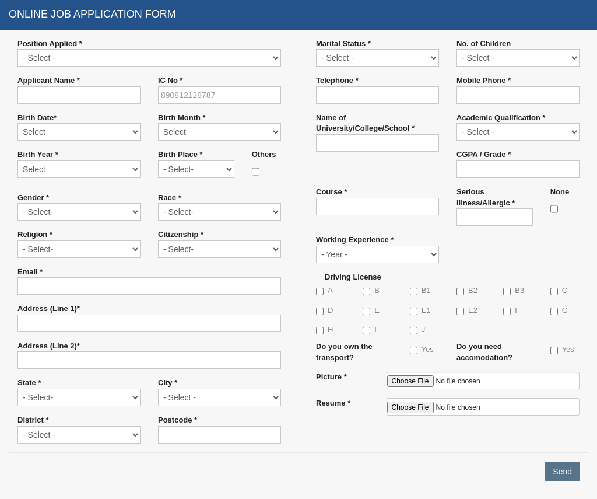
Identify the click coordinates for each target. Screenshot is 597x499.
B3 (513, 290)
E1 (420, 310)
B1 (420, 290)
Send (562, 471)
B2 (466, 290)
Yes (422, 349)
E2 (466, 310)
